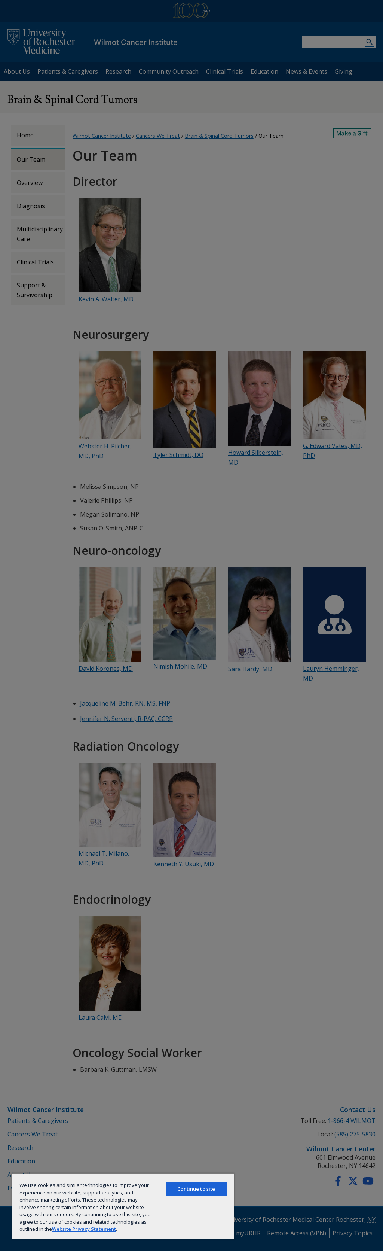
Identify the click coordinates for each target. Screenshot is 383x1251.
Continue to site (196, 1188)
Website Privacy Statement (84, 1229)
